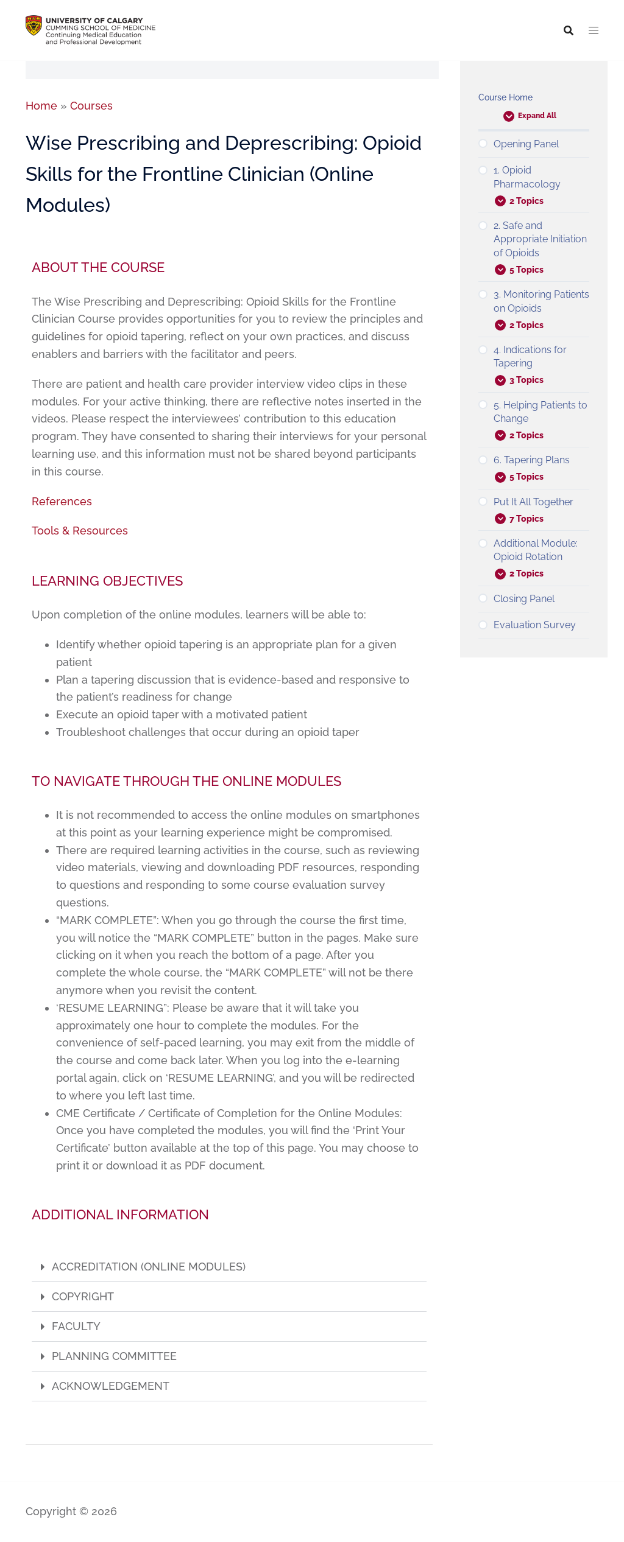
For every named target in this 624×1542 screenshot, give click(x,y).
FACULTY (76, 1326)
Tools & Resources (80, 530)
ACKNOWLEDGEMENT (110, 1385)
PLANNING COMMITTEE (114, 1356)
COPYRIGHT (83, 1296)
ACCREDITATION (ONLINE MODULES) (149, 1266)
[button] (229, 1267)
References (62, 501)
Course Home (505, 97)
